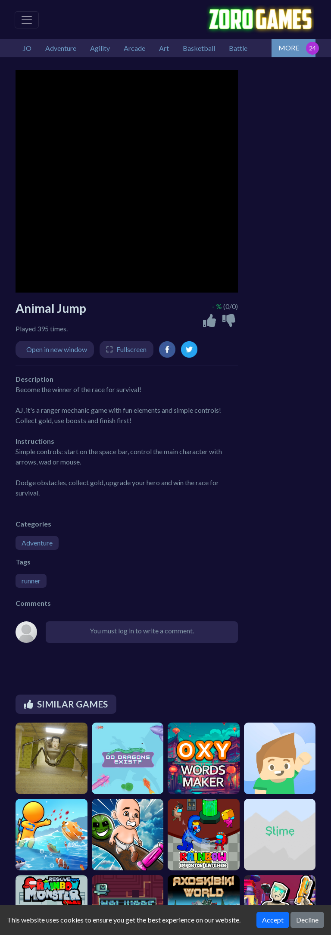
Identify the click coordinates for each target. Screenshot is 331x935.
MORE (288, 48)
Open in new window (56, 349)
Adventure (37, 543)
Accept (273, 920)
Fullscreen (131, 349)
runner (31, 581)
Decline (307, 920)
